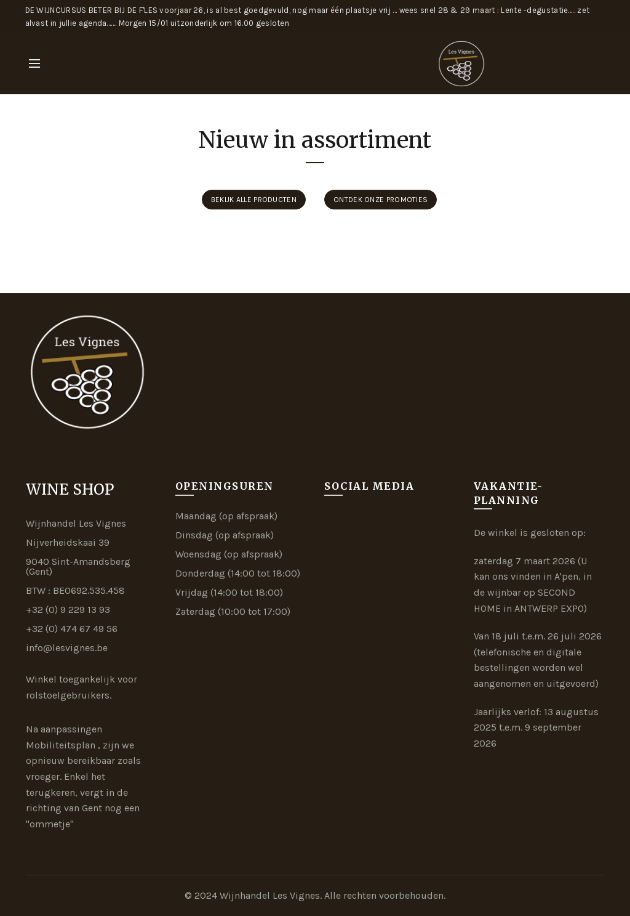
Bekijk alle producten (254, 199)
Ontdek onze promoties (380, 199)
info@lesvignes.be (67, 648)
